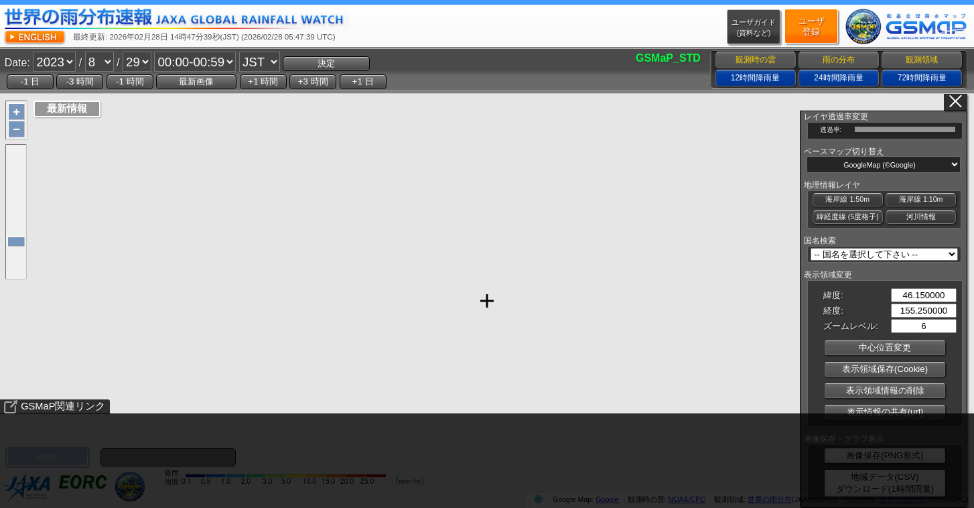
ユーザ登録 (811, 26)
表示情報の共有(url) (885, 412)
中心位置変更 (885, 347)
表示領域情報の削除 (885, 390)
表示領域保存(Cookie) (885, 369)
